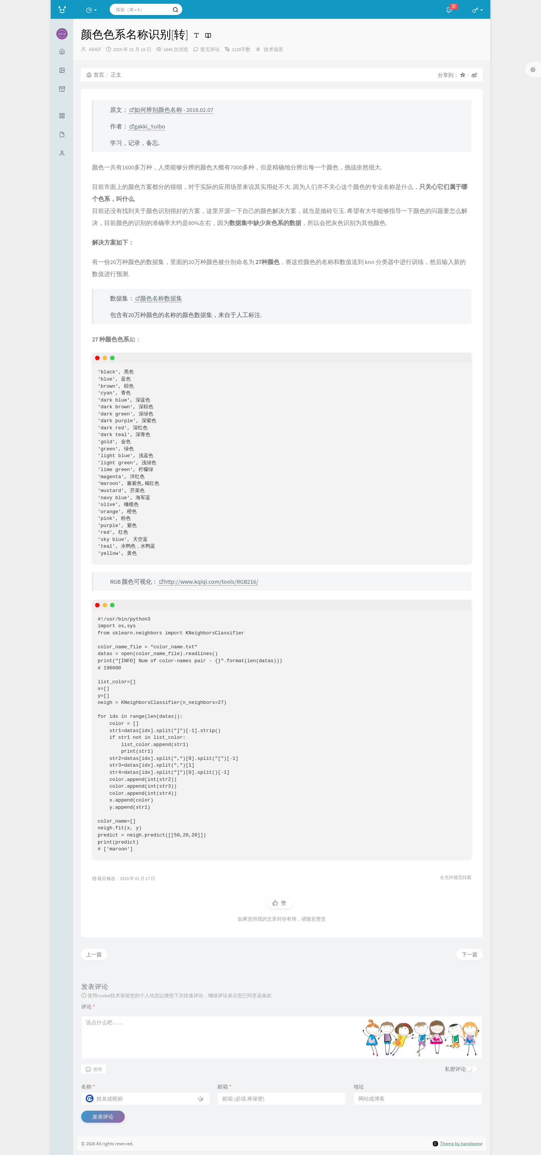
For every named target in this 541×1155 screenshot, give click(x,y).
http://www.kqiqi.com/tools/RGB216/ (208, 581)
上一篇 (94, 954)
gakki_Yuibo (147, 126)
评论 (88, 1006)
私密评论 (455, 1069)
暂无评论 (210, 49)
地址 (359, 1086)
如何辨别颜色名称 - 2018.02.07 (171, 109)
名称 (88, 1086)
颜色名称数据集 (158, 298)
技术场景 (273, 49)
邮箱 (224, 1086)
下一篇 (470, 954)
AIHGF (95, 49)
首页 (95, 74)
